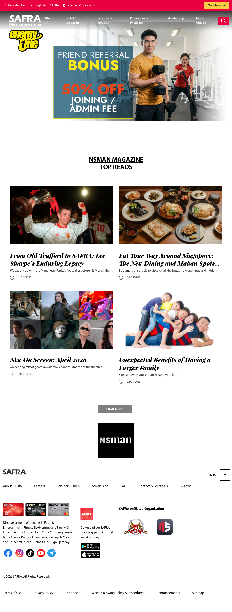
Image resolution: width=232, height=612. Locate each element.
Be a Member (17, 5)
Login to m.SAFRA (47, 5)
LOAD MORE (115, 409)
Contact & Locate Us (81, 5)
